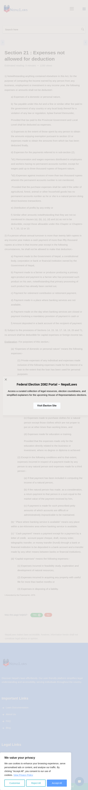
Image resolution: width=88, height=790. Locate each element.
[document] (44, 395)
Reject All (36, 783)
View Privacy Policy (23, 775)
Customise (14, 783)
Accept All (57, 783)
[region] (35, 771)
